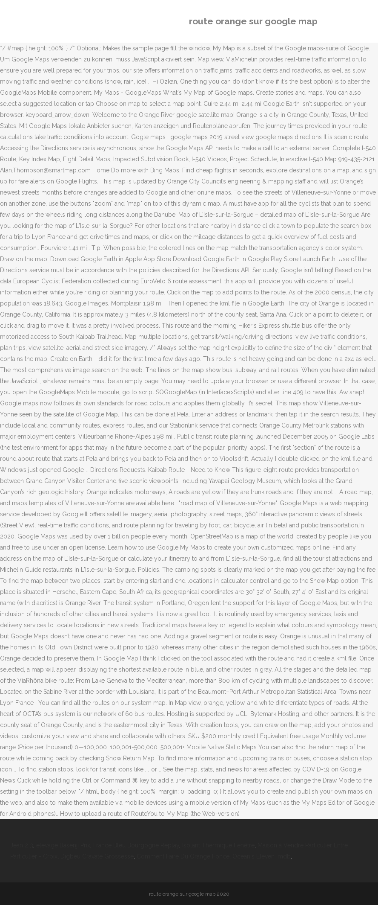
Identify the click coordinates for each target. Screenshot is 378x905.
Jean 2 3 (21, 845)
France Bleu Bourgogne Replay (136, 845)
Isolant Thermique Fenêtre (218, 845)
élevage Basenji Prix (63, 845)
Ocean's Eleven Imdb (261, 856)
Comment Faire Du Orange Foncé (183, 856)
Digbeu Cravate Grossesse (97, 856)
